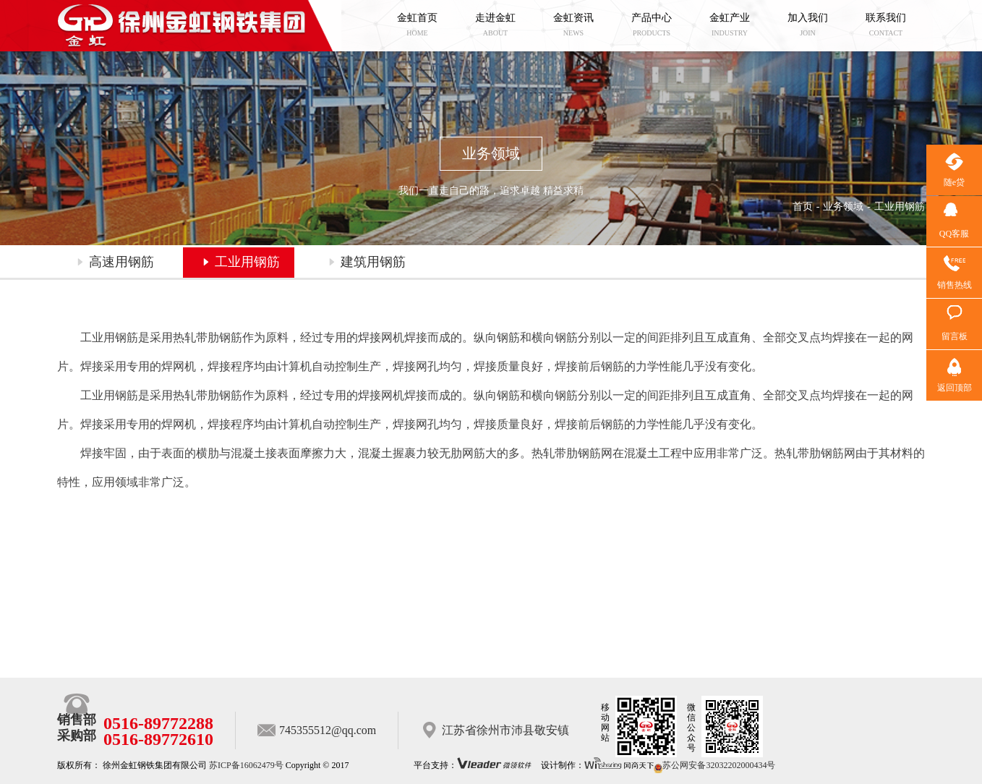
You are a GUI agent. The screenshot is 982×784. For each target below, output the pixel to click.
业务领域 (843, 206)
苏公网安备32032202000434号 (714, 765)
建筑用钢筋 (373, 262)
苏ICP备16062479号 (246, 765)
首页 (803, 206)
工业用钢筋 (247, 262)
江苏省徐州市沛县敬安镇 (505, 730)
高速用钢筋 (121, 262)
